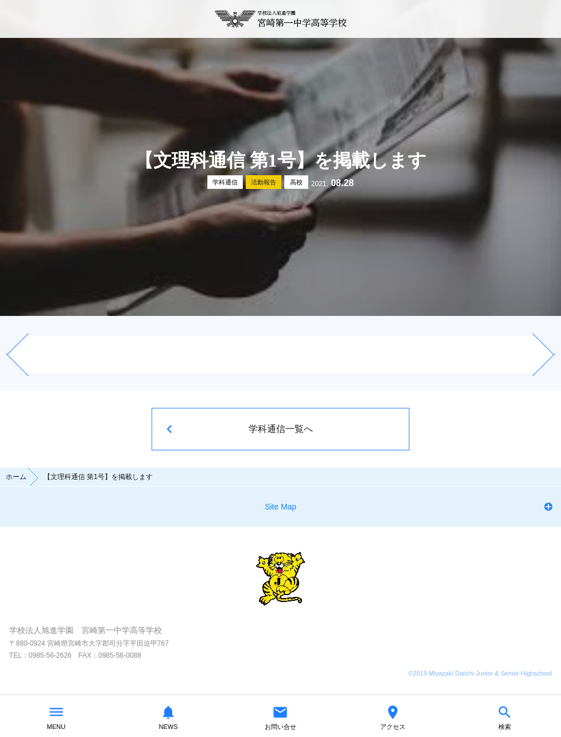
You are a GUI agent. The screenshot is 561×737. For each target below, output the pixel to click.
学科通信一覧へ (281, 429)
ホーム (16, 477)
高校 (296, 182)
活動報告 (263, 182)
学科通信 (225, 182)
